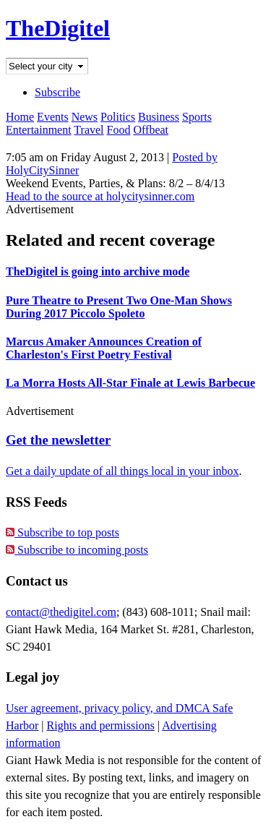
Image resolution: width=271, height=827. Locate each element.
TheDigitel (58, 28)
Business (158, 117)
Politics (117, 117)
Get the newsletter (58, 439)
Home (20, 117)
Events (53, 117)
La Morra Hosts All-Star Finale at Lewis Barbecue (130, 383)
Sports (197, 117)
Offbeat (150, 130)
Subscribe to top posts (62, 532)
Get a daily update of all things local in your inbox (122, 471)
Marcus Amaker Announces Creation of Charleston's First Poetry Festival (104, 348)
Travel (88, 130)
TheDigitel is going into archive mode (97, 271)
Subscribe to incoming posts (77, 550)
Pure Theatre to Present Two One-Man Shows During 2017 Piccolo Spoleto (119, 307)
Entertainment (39, 130)
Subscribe (57, 92)
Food (119, 130)
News (85, 117)
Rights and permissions (101, 725)
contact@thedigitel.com (61, 612)
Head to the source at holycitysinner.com (100, 196)
